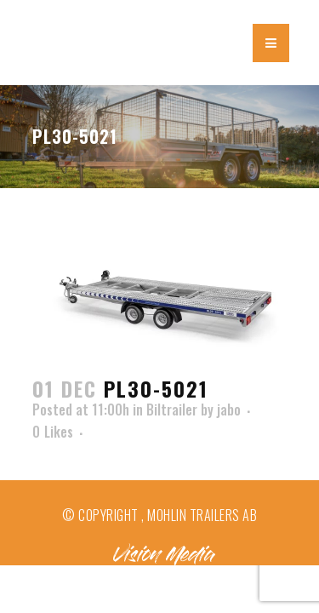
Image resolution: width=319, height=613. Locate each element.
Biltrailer (171, 409)
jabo (229, 409)
